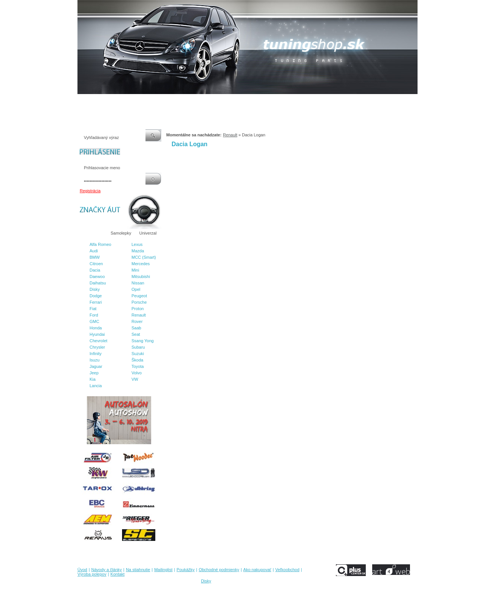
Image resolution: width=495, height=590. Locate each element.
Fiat (93, 308)
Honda (96, 328)
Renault (138, 315)
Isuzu (94, 360)
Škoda (137, 360)
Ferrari (96, 302)
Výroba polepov (339, 101)
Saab (136, 328)
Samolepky (121, 233)
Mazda (137, 251)
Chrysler (97, 347)
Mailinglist (171, 101)
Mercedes (140, 263)
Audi (94, 251)
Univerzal (148, 233)
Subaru (138, 347)
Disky (95, 289)
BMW (95, 257)
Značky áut (92, 233)
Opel (135, 289)
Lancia (96, 385)
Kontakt (368, 101)
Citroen (96, 263)
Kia (93, 379)
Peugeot (139, 295)
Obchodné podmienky (232, 101)
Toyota (137, 366)
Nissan (137, 283)
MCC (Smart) (143, 257)
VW (134, 379)
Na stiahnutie (143, 101)
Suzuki (137, 353)
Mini (135, 270)
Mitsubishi (140, 276)
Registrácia (90, 190)
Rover (136, 321)
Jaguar (96, 366)
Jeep (94, 373)
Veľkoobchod (306, 101)
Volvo (136, 373)
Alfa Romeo (100, 244)
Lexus (136, 244)
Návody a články (109, 101)
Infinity (96, 353)
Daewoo (97, 276)
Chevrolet (98, 340)
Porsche (139, 302)
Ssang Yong (142, 340)
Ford (94, 315)
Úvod (82, 101)
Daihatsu (98, 283)
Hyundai (97, 334)
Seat (135, 334)
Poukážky (196, 101)
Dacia (95, 270)
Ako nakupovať (274, 101)
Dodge (96, 295)
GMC (94, 321)
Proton (137, 308)
